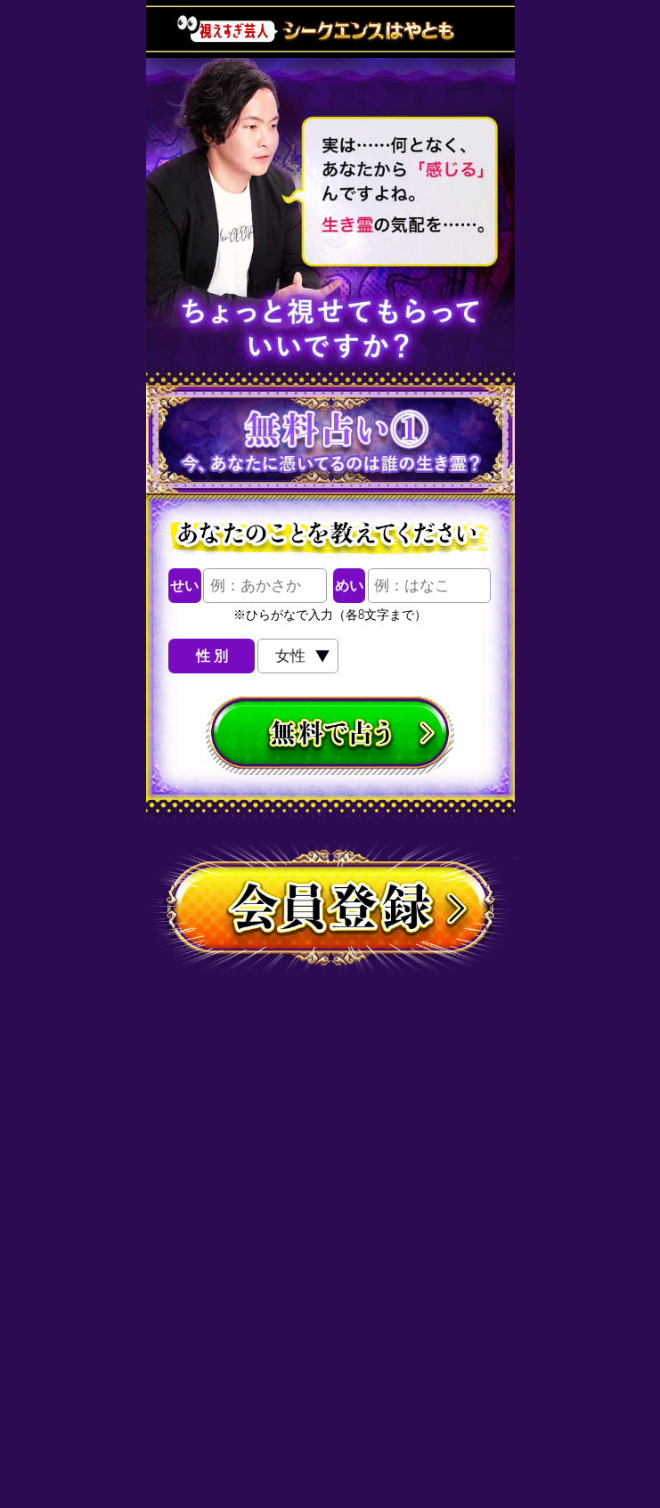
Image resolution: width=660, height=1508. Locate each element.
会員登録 (330, 911)
